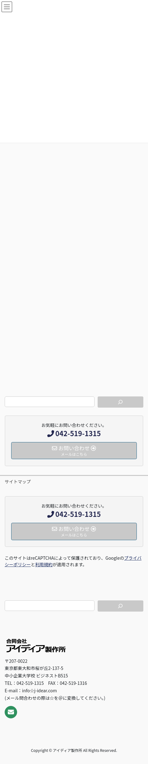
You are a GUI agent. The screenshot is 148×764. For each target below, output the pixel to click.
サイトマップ (18, 481)
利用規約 (44, 564)
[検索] (120, 402)
